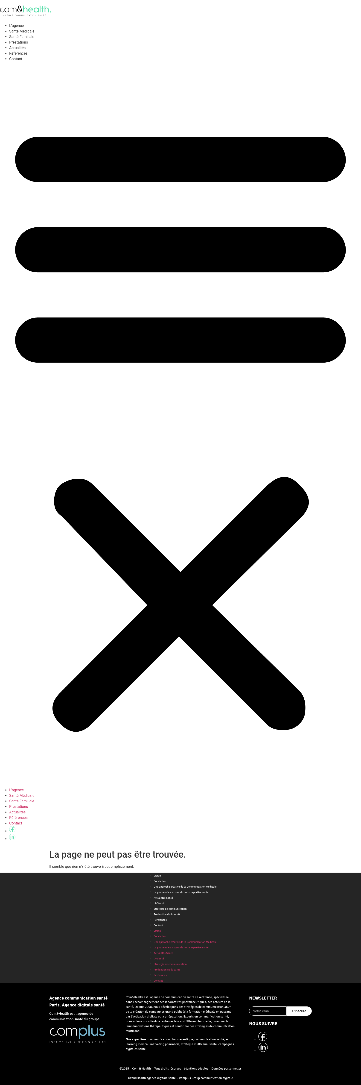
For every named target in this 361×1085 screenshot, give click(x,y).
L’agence (16, 25)
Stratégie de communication (170, 909)
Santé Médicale (22, 31)
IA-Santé (159, 903)
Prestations (18, 42)
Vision (157, 875)
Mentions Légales (196, 1068)
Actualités (17, 48)
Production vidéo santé (167, 914)
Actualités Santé (163, 898)
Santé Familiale (21, 37)
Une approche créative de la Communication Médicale (185, 887)
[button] (180, 424)
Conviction (160, 881)
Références (18, 53)
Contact (15, 59)
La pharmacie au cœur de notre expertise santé (181, 892)
